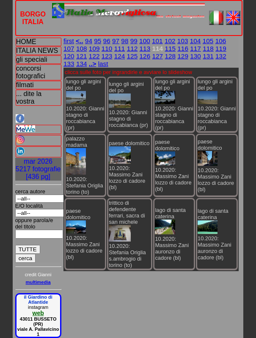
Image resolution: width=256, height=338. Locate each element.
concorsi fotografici (30, 72)
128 (170, 56)
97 (115, 40)
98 (124, 40)
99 (134, 40)
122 (94, 56)
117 (195, 48)
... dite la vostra (28, 97)
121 (81, 56)
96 (106, 40)
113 (145, 48)
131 (208, 56)
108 (81, 48)
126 (145, 56)
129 (182, 56)
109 (94, 48)
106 (220, 40)
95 (97, 40)
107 (68, 48)
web (38, 313)
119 (220, 48)
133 (68, 63)
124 (119, 56)
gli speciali (31, 59)
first (68, 40)
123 (107, 56)
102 (170, 40)
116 (182, 48)
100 (144, 40)
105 (208, 40)
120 (68, 56)
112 (132, 48)
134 (81, 63)
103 (182, 40)
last (103, 63)
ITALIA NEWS (37, 50)
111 (119, 48)
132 (220, 56)
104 (195, 40)
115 (170, 48)
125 (132, 56)
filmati (25, 84)
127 (157, 56)
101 (157, 40)
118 (208, 48)
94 (88, 40)
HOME (26, 41)
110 (107, 48)
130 (195, 56)
